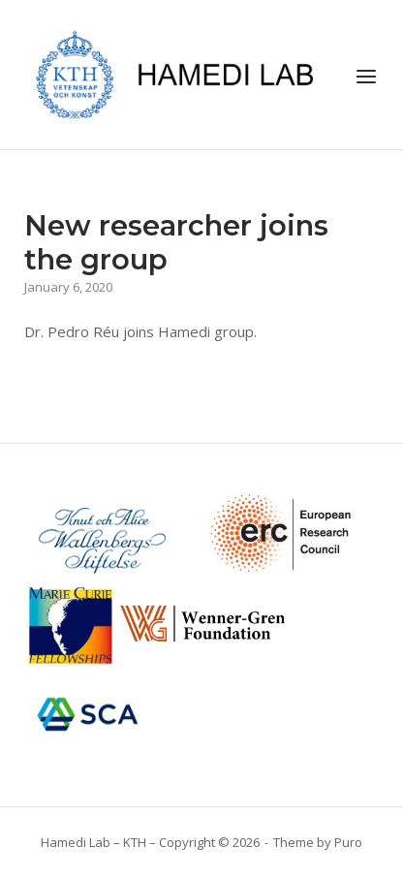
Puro (348, 842)
